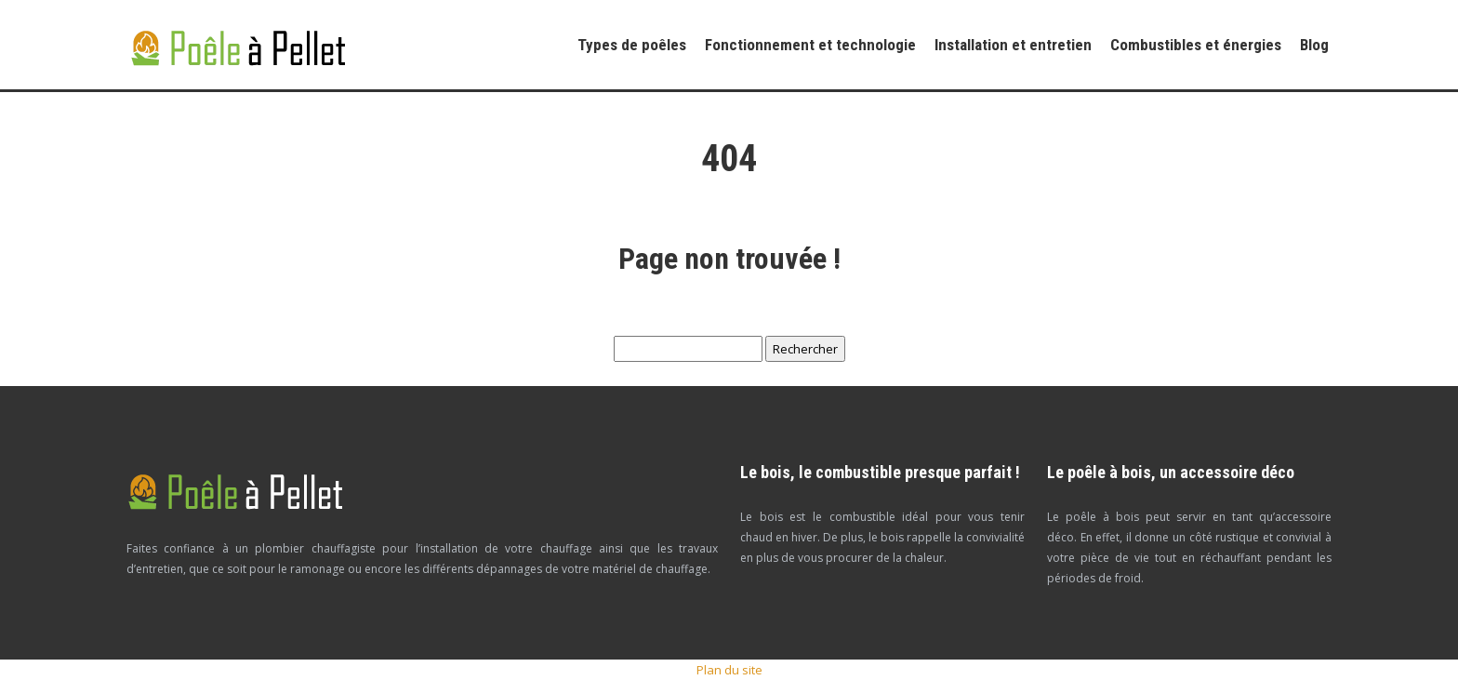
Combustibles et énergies (1195, 44)
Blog (1314, 44)
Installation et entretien (1013, 44)
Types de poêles (631, 44)
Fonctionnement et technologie (810, 44)
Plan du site (729, 669)
